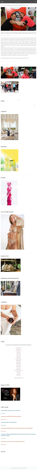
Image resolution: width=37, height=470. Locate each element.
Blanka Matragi (18, 347)
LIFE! (28, 58)
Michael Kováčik (18, 359)
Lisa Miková (18, 367)
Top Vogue (18, 1)
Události (5, 5)
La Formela (18, 356)
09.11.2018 (3, 35)
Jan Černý (18, 373)
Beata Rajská (18, 362)
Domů (2, 5)
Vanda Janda (18, 353)
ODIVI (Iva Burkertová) (18, 370)
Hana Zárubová (18, 364)
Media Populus (24, 468)
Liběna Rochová (18, 350)
